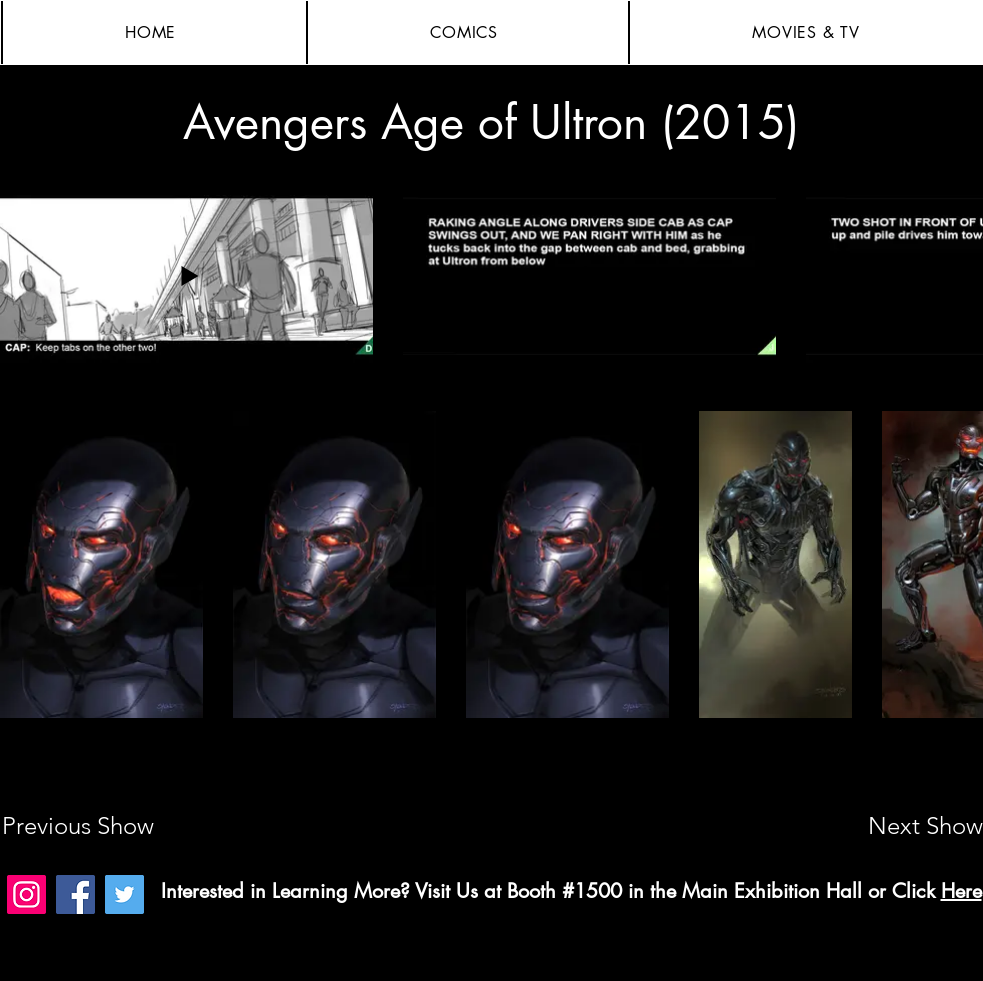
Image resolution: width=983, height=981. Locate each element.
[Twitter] (124, 894)
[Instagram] (26, 894)
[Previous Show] (78, 826)
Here (961, 891)
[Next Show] (917, 826)
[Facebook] (75, 894)
